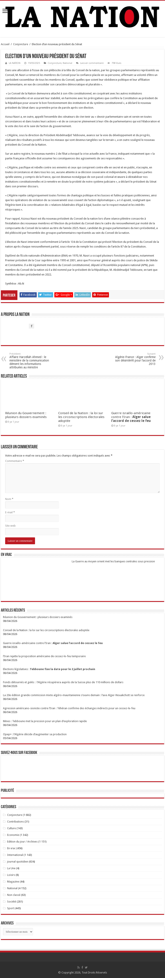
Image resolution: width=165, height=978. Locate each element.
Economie (13, 835)
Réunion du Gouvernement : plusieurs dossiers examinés (26, 415)
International (15, 855)
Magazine (13, 881)
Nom (9, 499)
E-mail (10, 512)
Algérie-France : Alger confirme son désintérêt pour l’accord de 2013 (134, 359)
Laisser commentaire (92, 63)
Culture (11, 828)
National (67, 63)
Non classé (13, 894)
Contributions (15, 821)
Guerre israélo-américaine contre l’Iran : (131, 417)
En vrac (11, 848)
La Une (11, 868)
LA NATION (14, 63)
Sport (10, 908)
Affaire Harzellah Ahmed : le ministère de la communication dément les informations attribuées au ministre (31, 360)
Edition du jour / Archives (22, 841)
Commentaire (14, 461)
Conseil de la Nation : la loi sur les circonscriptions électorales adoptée (81, 417)
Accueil (5, 44)
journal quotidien (17, 861)
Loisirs (11, 875)
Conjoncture (20, 44)
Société (11, 901)
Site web (10, 525)
